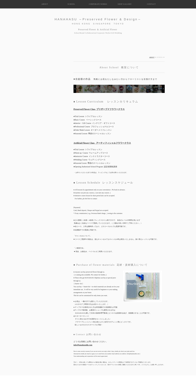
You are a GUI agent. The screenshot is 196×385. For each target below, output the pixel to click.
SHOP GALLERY (125, 4)
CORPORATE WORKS (98, 4)
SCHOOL (71, 4)
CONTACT (151, 4)
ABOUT (44, 4)
